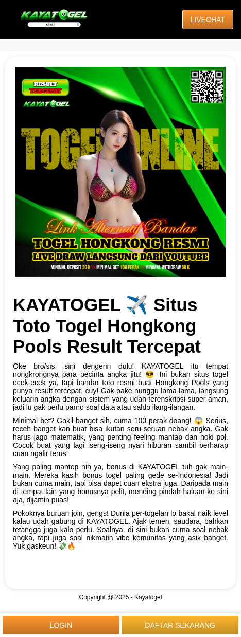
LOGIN (61, 625)
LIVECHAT (208, 19)
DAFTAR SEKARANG (180, 625)
